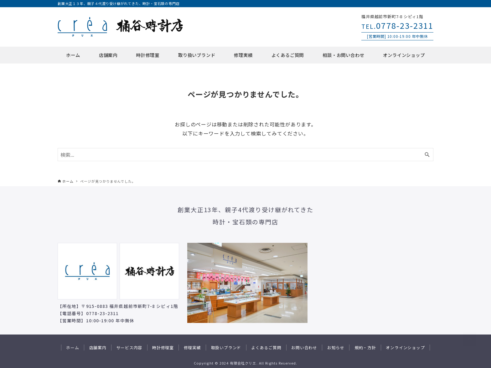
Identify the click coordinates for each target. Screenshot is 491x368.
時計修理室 (163, 347)
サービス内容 (129, 347)
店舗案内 (97, 347)
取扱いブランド (226, 347)
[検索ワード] (245, 154)
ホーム (72, 347)
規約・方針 (365, 347)
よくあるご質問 (266, 347)
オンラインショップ (405, 347)
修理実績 (192, 347)
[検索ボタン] (427, 154)
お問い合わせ (304, 347)
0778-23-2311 (397, 25)
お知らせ (335, 347)
